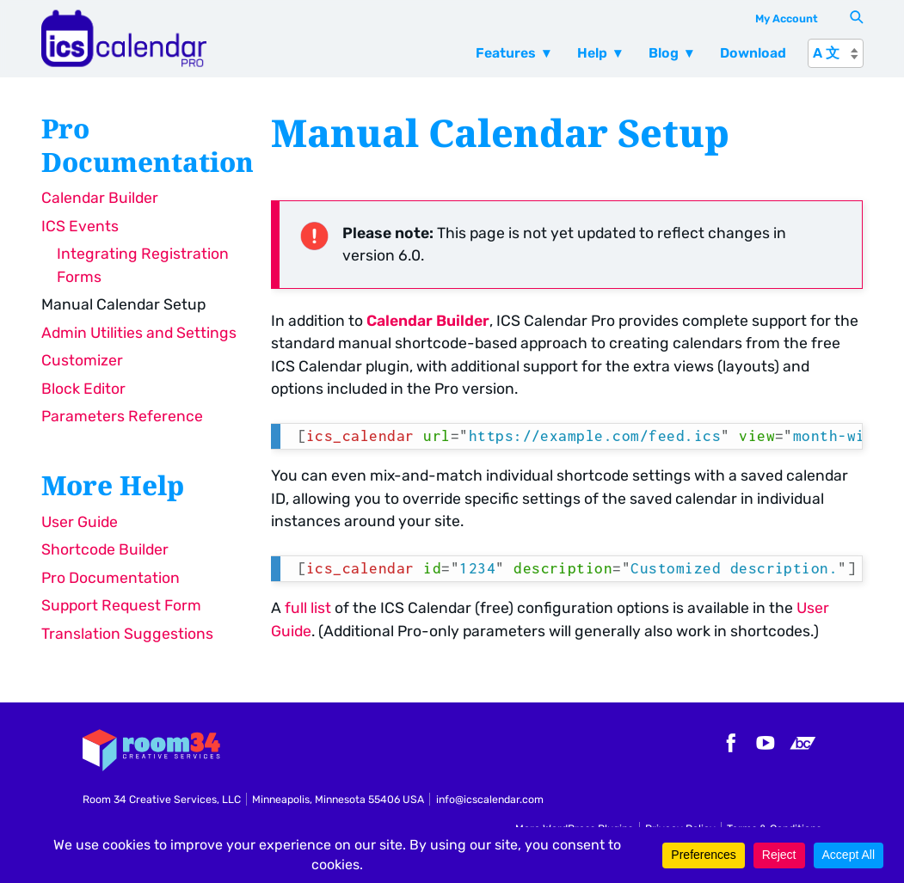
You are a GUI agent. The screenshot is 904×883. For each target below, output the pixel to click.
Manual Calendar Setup (123, 304)
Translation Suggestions (127, 633)
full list (308, 607)
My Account (786, 18)
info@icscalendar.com (490, 799)
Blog (664, 53)
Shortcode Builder (105, 549)
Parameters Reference (122, 416)
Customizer (82, 360)
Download (753, 53)
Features (506, 53)
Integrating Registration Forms (143, 265)
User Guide (79, 521)
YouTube (765, 743)
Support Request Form (121, 605)
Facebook (728, 743)
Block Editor (83, 388)
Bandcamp (802, 743)
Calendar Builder (99, 197)
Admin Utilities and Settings (139, 332)
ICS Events (80, 226)
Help (592, 53)
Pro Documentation (110, 577)
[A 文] (836, 53)
